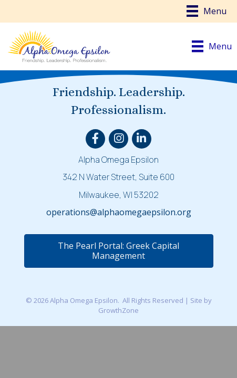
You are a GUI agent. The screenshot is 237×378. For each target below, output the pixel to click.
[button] (118, 251)
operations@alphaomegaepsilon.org (118, 212)
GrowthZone (118, 310)
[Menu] (206, 11)
